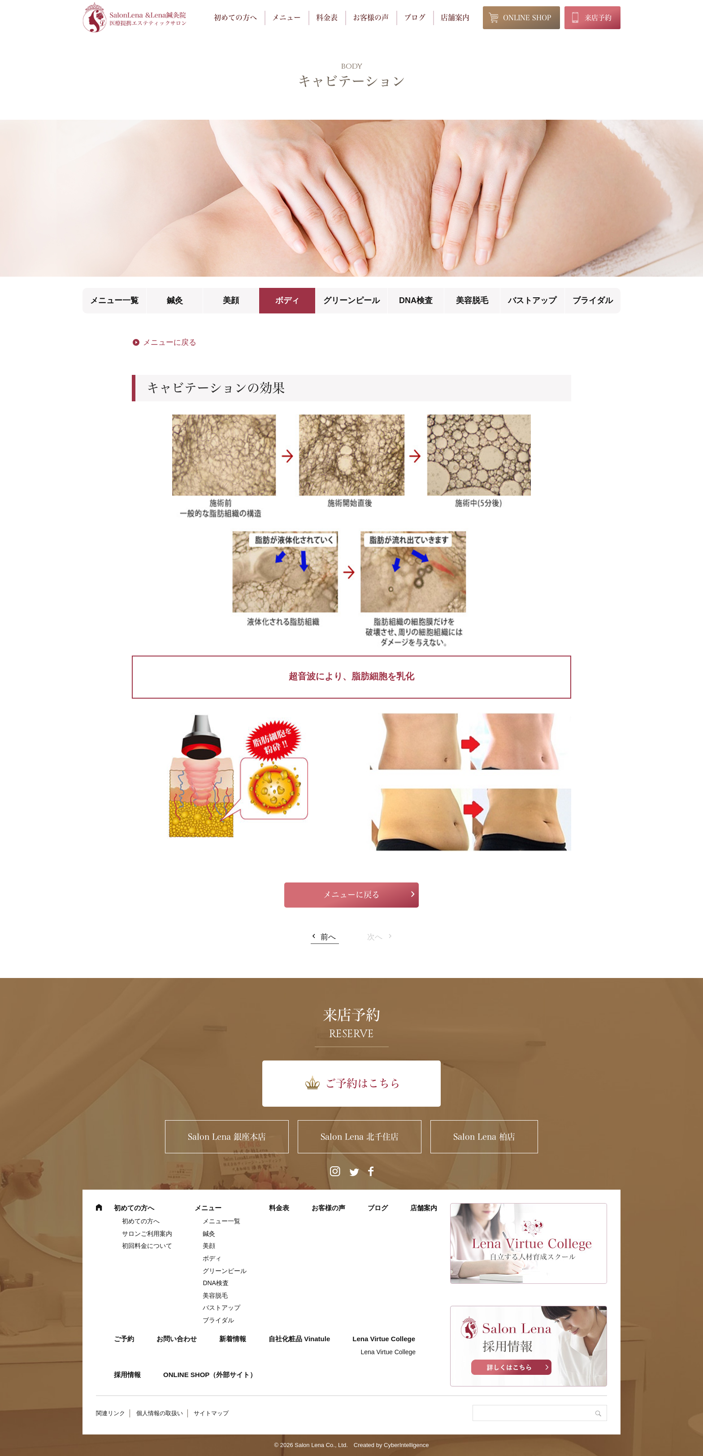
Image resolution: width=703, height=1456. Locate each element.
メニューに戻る (169, 342)
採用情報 (127, 1374)
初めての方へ (235, 17)
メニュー (286, 17)
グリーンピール (351, 300)
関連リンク (110, 1413)
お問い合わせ (176, 1339)
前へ (328, 937)
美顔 (231, 300)
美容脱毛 (472, 300)
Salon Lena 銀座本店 (227, 1137)
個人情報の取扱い (159, 1413)
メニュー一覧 (114, 300)
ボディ (287, 300)
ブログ (414, 17)
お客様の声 (371, 17)
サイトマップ (211, 1413)
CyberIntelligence (406, 1445)
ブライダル (593, 300)
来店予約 (598, 17)
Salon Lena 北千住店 (360, 1137)
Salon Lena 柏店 (484, 1137)
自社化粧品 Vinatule (299, 1339)
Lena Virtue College (383, 1339)
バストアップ (532, 300)
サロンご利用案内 (147, 1233)
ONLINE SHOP (527, 17)
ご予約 (124, 1339)
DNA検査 (416, 300)
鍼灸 (175, 300)
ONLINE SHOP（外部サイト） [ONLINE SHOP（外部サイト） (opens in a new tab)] (209, 1374)
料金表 (327, 17)
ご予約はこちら (362, 1083)
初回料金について (147, 1245)
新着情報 (232, 1339)
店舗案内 (455, 17)
